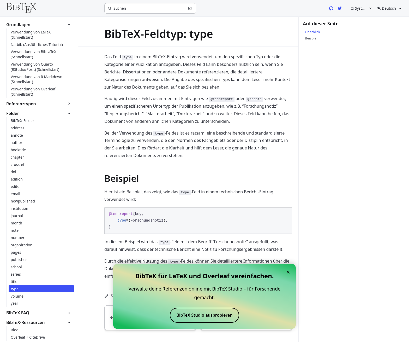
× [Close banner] (288, 272)
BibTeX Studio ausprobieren (205, 315)
